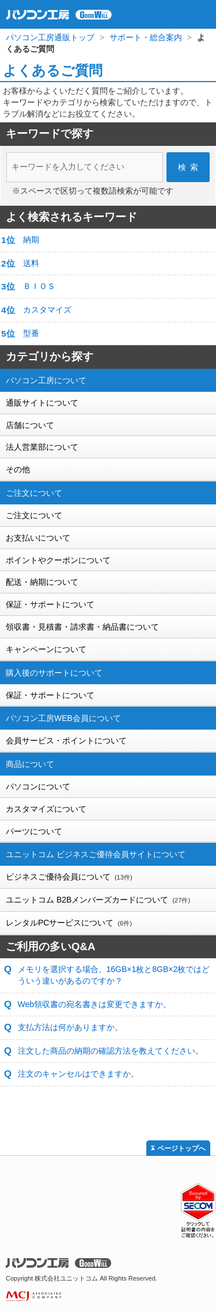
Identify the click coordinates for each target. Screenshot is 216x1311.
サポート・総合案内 (145, 37)
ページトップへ (181, 1148)
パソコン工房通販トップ (50, 37)
